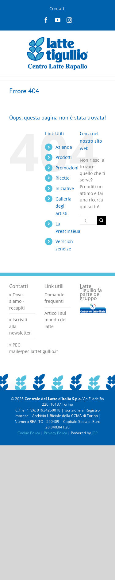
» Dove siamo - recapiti (17, 301)
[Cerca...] (88, 220)
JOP (95, 433)
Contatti (57, 8)
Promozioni (67, 168)
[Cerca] (101, 220)
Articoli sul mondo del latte (55, 319)
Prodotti (64, 157)
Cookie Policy (28, 433)
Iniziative (65, 188)
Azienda (64, 147)
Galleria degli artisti (63, 206)
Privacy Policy (55, 433)
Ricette (63, 178)
